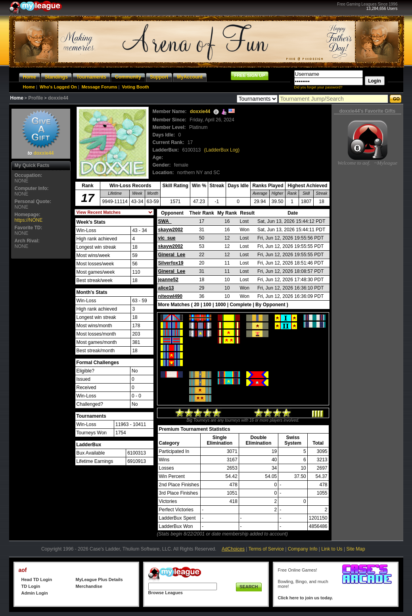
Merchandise (89, 586)
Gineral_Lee (172, 254)
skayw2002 (170, 229)
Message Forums (99, 86)
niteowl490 (170, 296)
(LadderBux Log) (222, 150)
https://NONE (29, 220)
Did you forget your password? (318, 87)
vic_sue (167, 238)
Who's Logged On (58, 86)
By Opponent (270, 304)
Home (29, 86)
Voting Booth (135, 86)
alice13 (166, 288)
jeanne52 (168, 279)
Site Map (355, 549)
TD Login (30, 586)
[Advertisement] (41, 380)
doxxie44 (43, 153)
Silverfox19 (171, 263)
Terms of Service (266, 549)
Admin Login (34, 593)
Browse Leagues (165, 592)
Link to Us (331, 549)
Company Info (303, 549)
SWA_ (165, 221)
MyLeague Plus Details (99, 579)
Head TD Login (36, 579)
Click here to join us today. (305, 597)
